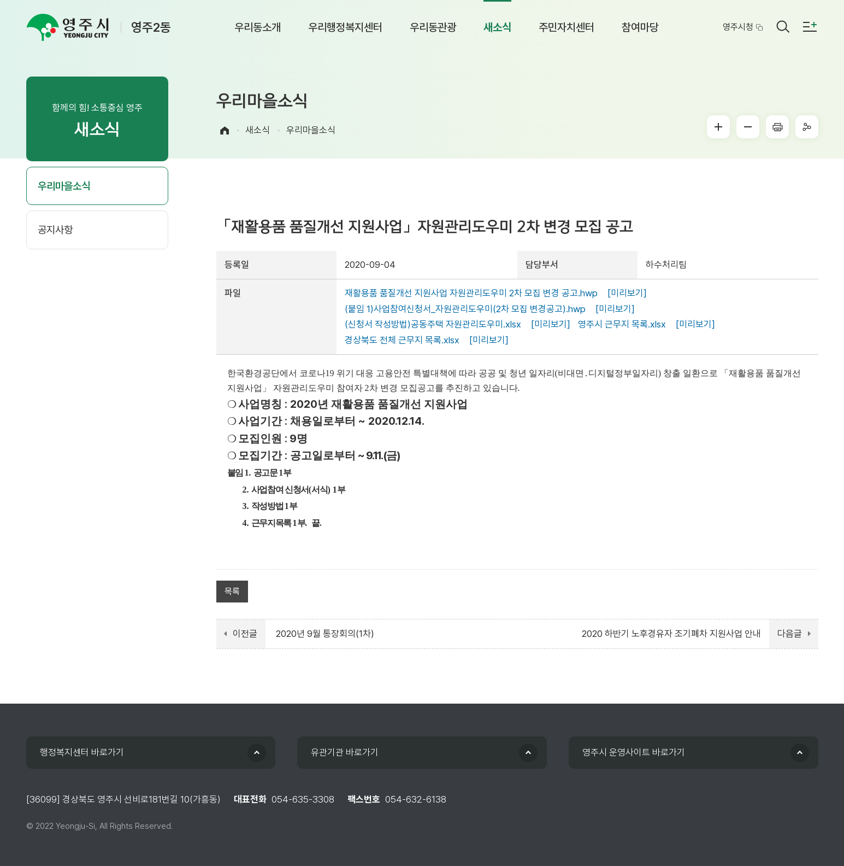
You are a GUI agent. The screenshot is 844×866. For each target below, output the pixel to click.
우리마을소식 (310, 130)
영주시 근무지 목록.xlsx (622, 324)
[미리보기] (627, 293)
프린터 (777, 126)
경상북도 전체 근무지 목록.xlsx (402, 340)
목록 (232, 591)
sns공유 (806, 126)
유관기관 (345, 752)
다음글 (789, 633)
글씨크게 (718, 126)
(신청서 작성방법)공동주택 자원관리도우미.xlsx (433, 324)
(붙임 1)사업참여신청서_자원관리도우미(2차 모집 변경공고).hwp (465, 308)
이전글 (245, 633)
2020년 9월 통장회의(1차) (325, 633)
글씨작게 (747, 126)
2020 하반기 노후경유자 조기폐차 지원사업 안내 (671, 633)
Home (224, 130)
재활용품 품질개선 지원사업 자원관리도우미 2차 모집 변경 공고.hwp (471, 293)
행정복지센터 (82, 752)
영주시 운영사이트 (633, 752)
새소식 (257, 130)
